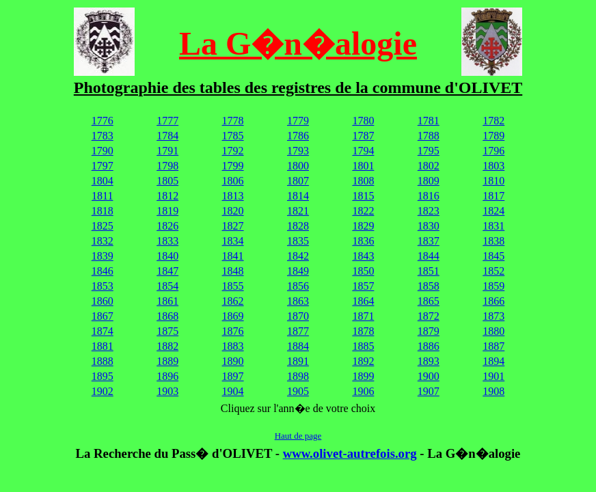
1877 (298, 331)
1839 (102, 256)
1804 (102, 181)
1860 (102, 301)
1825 (102, 226)
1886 (428, 346)
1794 (363, 150)
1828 (298, 226)
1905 (298, 391)
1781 (428, 120)
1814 (298, 196)
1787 (363, 135)
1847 (167, 271)
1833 (167, 241)
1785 (233, 135)
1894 (493, 361)
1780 (363, 120)
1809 (428, 181)
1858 (428, 286)
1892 (363, 361)
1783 (102, 135)
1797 (102, 166)
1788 (428, 135)
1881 (102, 346)
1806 (233, 181)
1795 (428, 150)
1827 (233, 226)
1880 (493, 331)
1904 (233, 391)
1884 (298, 346)
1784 (167, 135)
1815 (363, 196)
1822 (363, 211)
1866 (493, 301)
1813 (233, 196)
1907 (428, 391)
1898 (298, 376)
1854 (167, 286)
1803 (493, 166)
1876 (233, 331)
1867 (102, 316)
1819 (167, 211)
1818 (102, 211)
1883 (233, 346)
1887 (493, 346)
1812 (167, 196)
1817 (493, 196)
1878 (363, 331)
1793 (298, 150)
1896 (167, 376)
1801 (363, 166)
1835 (298, 241)
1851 (428, 271)
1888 (102, 361)
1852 (493, 271)
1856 (298, 286)
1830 (428, 226)
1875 (167, 331)
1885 (363, 346)
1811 (102, 196)
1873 (493, 316)
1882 (167, 346)
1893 (428, 361)
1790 (102, 150)
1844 (428, 256)
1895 (102, 376)
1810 (493, 181)
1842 (298, 256)
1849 (298, 271)
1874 (102, 331)
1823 (428, 211)
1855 (233, 286)
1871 (363, 316)
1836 (363, 241)
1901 (493, 376)
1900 (428, 376)
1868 (167, 316)
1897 (233, 376)
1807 (298, 181)
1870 (298, 316)
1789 (493, 135)
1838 (493, 241)
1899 (363, 376)
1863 (298, 301)
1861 (167, 301)
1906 (363, 391)
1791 (167, 150)
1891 (298, 361)
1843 (363, 256)
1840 (167, 256)
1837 (428, 241)
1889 (167, 361)
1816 (428, 196)
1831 (493, 226)
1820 (233, 211)
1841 (233, 256)
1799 (233, 166)
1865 (428, 301)
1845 (493, 256)
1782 (493, 120)
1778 (233, 120)
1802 (428, 166)
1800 (298, 166)
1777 (167, 120)
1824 (493, 211)
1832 (102, 241)
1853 (102, 286)
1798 (167, 166)
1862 (233, 301)
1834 (233, 241)
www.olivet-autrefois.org (350, 453)
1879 (428, 331)
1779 (298, 120)
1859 (493, 286)
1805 (167, 181)
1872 (428, 316)
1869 (233, 316)
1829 (363, 226)
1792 (233, 150)
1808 (363, 181)
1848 (233, 271)
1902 (102, 391)
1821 (298, 211)
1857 (363, 286)
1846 (102, 271)
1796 (493, 150)
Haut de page (298, 435)
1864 (363, 301)
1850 (363, 271)
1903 (167, 391)
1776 (102, 120)
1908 (493, 391)
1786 (298, 135)
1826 (167, 226)
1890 (233, 361)
